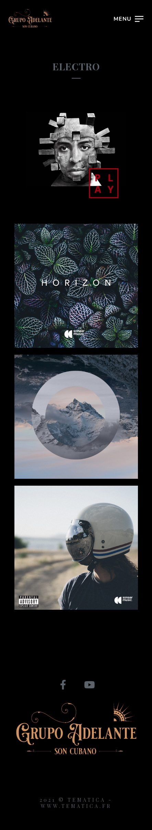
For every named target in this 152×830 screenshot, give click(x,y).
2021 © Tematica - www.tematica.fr (76, 803)
